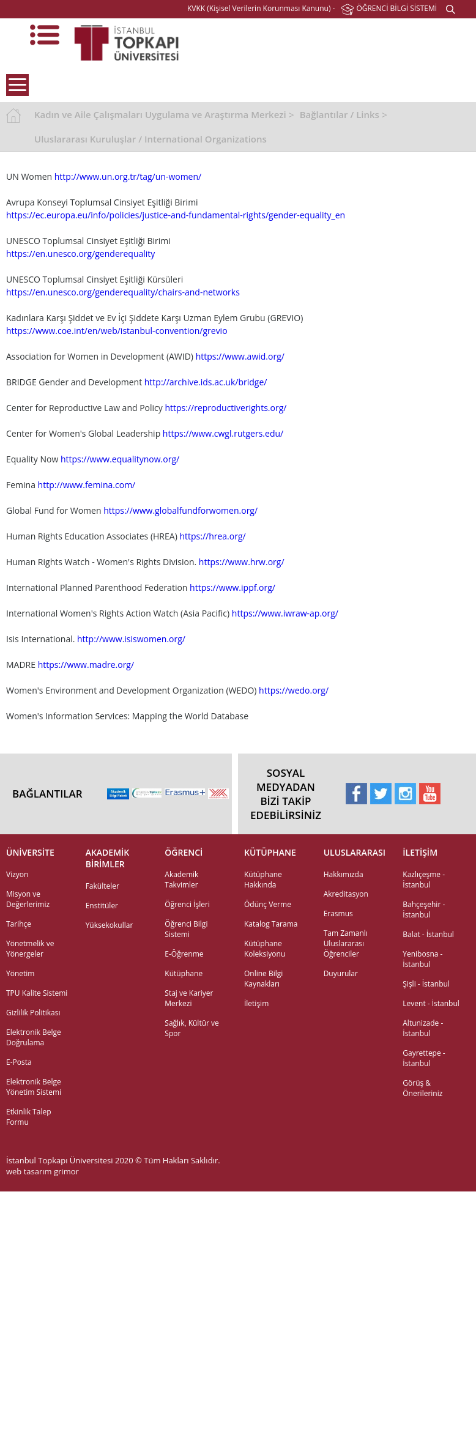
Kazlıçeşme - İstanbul (424, 879)
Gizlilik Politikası (33, 1012)
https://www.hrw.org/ (241, 562)
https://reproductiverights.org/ (225, 407)
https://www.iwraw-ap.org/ (285, 613)
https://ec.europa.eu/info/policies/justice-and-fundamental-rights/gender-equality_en (175, 215)
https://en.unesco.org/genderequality (80, 253)
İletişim (256, 1003)
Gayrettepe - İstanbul (424, 1058)
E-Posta (19, 1062)
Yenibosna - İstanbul (422, 959)
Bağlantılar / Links (339, 114)
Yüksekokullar (109, 925)
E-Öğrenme (184, 954)
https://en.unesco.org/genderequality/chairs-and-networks (123, 292)
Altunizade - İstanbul (423, 1028)
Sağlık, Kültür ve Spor (191, 1028)
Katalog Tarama (270, 924)
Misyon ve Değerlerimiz (28, 899)
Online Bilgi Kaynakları (263, 978)
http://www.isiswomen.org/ (131, 639)
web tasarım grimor (42, 1171)
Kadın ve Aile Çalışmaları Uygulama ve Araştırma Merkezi (160, 114)
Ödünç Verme (267, 904)
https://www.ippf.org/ (232, 587)
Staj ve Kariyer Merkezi (189, 998)
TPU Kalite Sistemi (36, 993)
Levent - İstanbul (431, 1003)
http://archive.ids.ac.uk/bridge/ (205, 382)
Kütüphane (184, 973)
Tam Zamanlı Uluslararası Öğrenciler (346, 943)
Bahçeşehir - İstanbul (424, 909)
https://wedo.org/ (294, 690)
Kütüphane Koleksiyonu (264, 948)
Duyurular (341, 973)
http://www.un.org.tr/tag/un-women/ (127, 176)
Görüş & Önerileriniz (422, 1088)
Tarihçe (18, 924)
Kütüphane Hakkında (263, 879)
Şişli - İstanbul (426, 984)
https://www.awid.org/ (240, 356)
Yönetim (20, 973)
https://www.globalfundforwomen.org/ (180, 510)
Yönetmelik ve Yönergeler (30, 948)
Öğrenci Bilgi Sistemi (186, 929)
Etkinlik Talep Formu (28, 1116)
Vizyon (17, 874)
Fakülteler (102, 886)
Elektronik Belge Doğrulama (33, 1037)
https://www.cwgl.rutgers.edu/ (223, 433)
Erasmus (338, 913)
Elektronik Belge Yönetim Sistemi (33, 1086)
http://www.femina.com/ (87, 485)
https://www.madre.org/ (86, 664)
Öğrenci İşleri (187, 904)
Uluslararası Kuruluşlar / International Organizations (150, 139)
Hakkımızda (343, 874)
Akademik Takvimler (181, 879)
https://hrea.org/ (212, 536)
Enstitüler (102, 905)
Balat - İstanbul (428, 934)
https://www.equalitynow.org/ (120, 459)
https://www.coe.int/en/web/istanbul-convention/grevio (117, 330)
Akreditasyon (346, 894)
